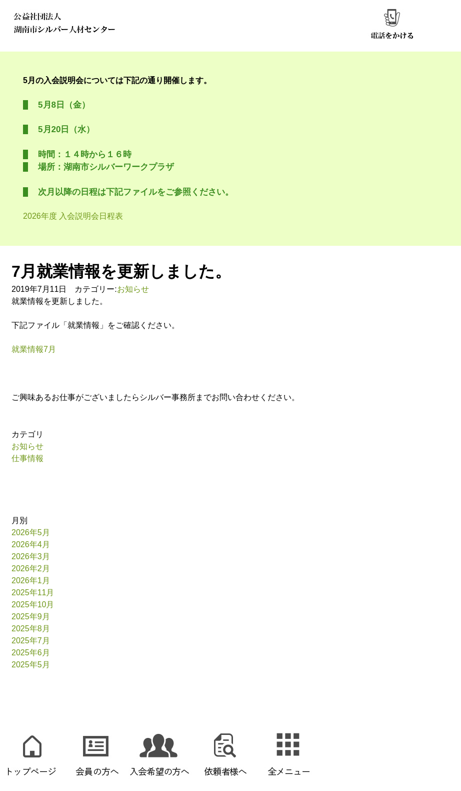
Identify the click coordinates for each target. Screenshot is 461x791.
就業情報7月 (34, 349)
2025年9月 (31, 616)
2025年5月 (31, 664)
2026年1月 (31, 580)
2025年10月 (33, 604)
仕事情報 (28, 458)
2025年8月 (31, 628)
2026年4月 (31, 544)
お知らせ (133, 289)
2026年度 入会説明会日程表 (73, 216)
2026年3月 (31, 556)
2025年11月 (33, 592)
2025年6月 (31, 652)
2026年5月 (31, 532)
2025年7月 (31, 640)
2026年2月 (31, 568)
